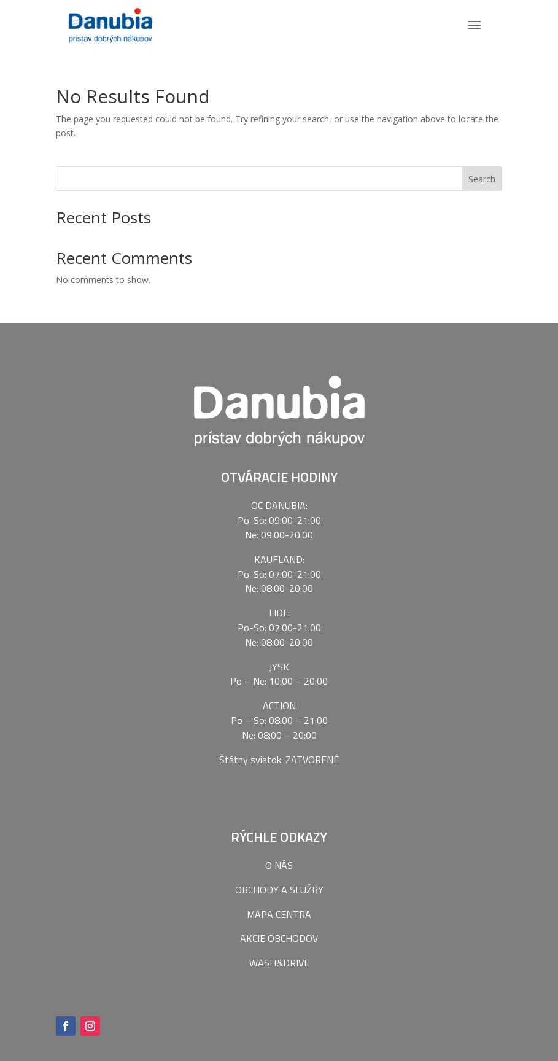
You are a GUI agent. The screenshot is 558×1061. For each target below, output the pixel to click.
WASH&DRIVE (279, 958)
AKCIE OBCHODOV (279, 934)
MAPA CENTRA (279, 910)
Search (481, 175)
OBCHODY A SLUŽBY (279, 885)
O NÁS (279, 860)
